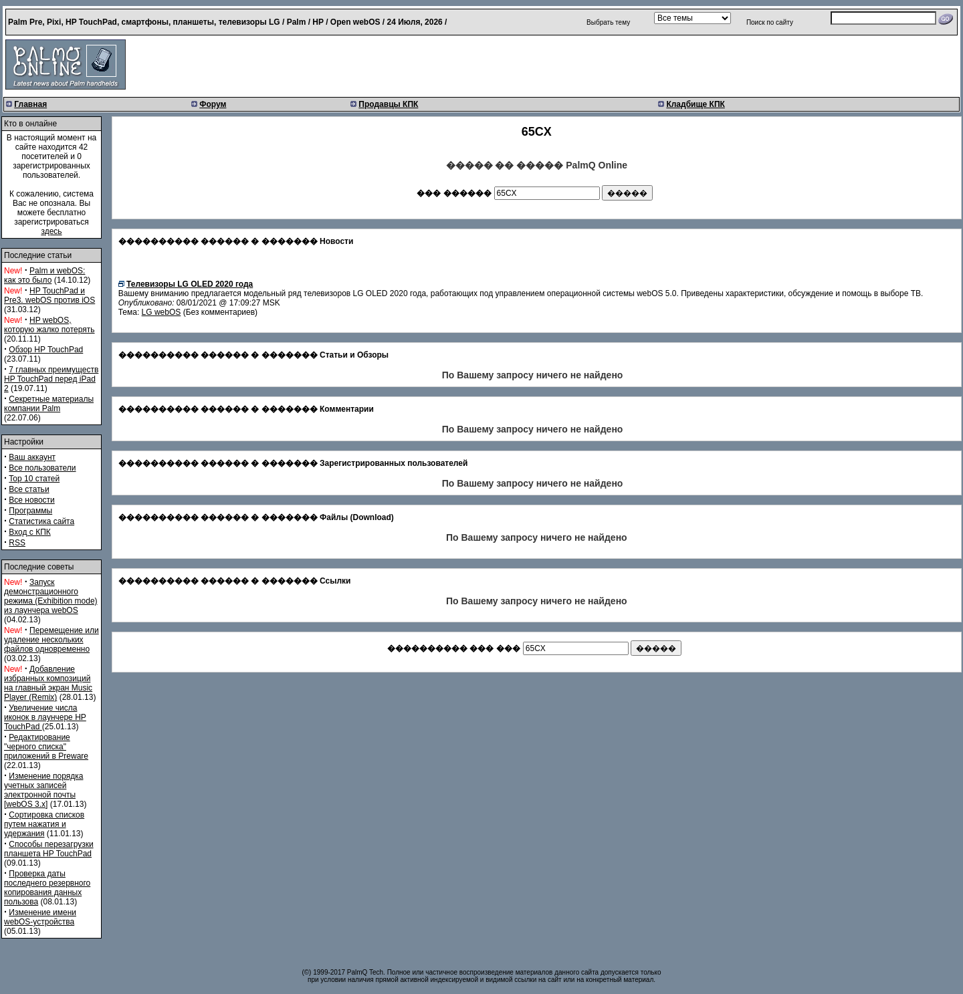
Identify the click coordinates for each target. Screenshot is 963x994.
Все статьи (29, 489)
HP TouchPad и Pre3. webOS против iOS (49, 295)
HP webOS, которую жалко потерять (49, 325)
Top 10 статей (34, 478)
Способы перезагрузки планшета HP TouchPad (49, 849)
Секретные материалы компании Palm (49, 403)
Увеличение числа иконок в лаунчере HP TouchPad (45, 717)
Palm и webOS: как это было (44, 275)
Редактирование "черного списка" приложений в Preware (46, 747)
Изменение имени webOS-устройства (40, 917)
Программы (30, 510)
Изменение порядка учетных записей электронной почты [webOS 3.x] (43, 790)
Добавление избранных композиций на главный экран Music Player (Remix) (48, 683)
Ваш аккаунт (32, 457)
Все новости (31, 500)
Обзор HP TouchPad (46, 349)
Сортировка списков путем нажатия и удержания (44, 824)
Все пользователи (42, 468)
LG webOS (161, 312)
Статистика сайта (41, 521)
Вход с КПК (29, 532)
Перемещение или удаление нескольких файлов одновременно (51, 640)
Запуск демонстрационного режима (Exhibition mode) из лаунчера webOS (51, 596)
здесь (51, 231)
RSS (17, 542)
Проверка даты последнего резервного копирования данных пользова (47, 887)
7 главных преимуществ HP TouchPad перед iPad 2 (51, 379)
